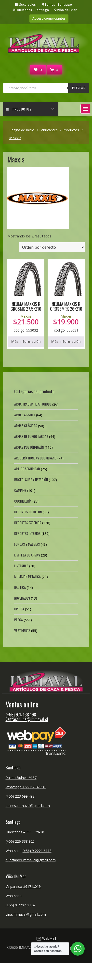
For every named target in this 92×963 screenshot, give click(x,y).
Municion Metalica (27, 576)
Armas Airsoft (24, 414)
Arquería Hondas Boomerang (35, 457)
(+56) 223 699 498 (20, 796)
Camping (20, 490)
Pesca (18, 619)
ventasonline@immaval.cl (27, 719)
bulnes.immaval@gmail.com (28, 805)
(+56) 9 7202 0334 (20, 905)
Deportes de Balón (28, 511)
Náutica (20, 587)
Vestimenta (22, 630)
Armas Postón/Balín (29, 447)
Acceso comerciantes (49, 18)
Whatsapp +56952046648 (26, 787)
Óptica (19, 608)
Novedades (22, 598)
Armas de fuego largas (31, 436)
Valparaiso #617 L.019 (23, 886)
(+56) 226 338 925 (20, 841)
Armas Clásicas (25, 425)
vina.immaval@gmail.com (26, 914)
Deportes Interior (27, 533)
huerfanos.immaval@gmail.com (31, 860)
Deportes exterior (27, 522)
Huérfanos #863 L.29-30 (25, 832)
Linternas (21, 565)
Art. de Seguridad (27, 468)
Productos (18, 108)
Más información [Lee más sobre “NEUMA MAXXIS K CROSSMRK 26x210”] (66, 341)
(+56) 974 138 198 (21, 714)
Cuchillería (22, 501)
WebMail (49, 938)
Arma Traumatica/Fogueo (32, 404)
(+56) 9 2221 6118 (37, 850)
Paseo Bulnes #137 (21, 777)
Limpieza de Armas (27, 554)
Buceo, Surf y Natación (31, 479)
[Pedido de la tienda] (52, 247)
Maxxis (25, 316)
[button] (85, 109)
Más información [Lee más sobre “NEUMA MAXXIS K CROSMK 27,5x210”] (26, 341)
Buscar (78, 88)
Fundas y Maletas (27, 544)
